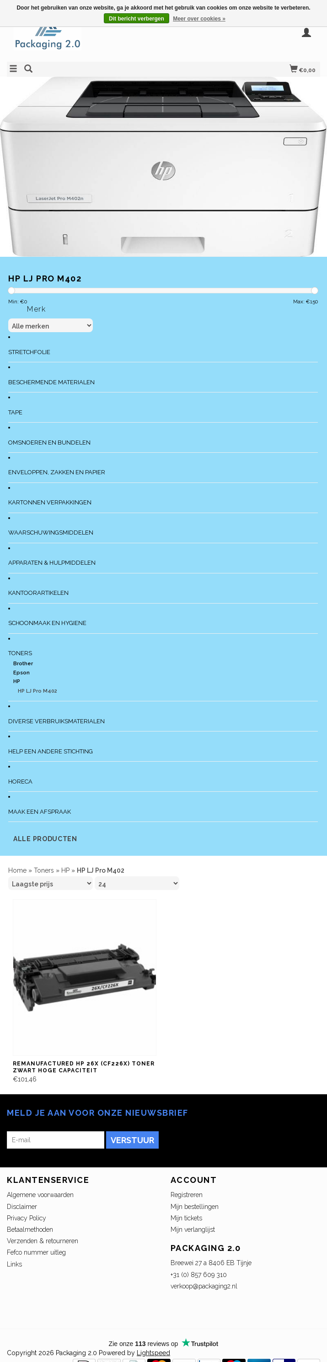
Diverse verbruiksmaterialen (56, 721)
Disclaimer (22, 1206)
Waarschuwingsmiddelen (50, 532)
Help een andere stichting (50, 751)
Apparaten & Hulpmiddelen (52, 562)
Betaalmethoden (30, 1229)
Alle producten (45, 839)
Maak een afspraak (39, 811)
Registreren (187, 1194)
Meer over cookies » (199, 19)
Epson (21, 673)
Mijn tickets (186, 1218)
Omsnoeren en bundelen (49, 442)
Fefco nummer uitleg (36, 1252)
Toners (20, 653)
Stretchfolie (29, 352)
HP (16, 681)
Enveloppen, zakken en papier (56, 472)
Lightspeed (153, 1353)
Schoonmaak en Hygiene (47, 623)
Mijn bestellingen (195, 1206)
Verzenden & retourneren (42, 1241)
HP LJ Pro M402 (37, 691)
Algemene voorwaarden (40, 1194)
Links (14, 1264)
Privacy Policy (26, 1218)
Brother (23, 664)
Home (17, 870)
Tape (15, 412)
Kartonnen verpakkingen (49, 502)
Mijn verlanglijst (193, 1229)
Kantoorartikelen (38, 592)
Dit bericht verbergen (136, 19)
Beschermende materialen (51, 382)
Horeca (20, 781)
